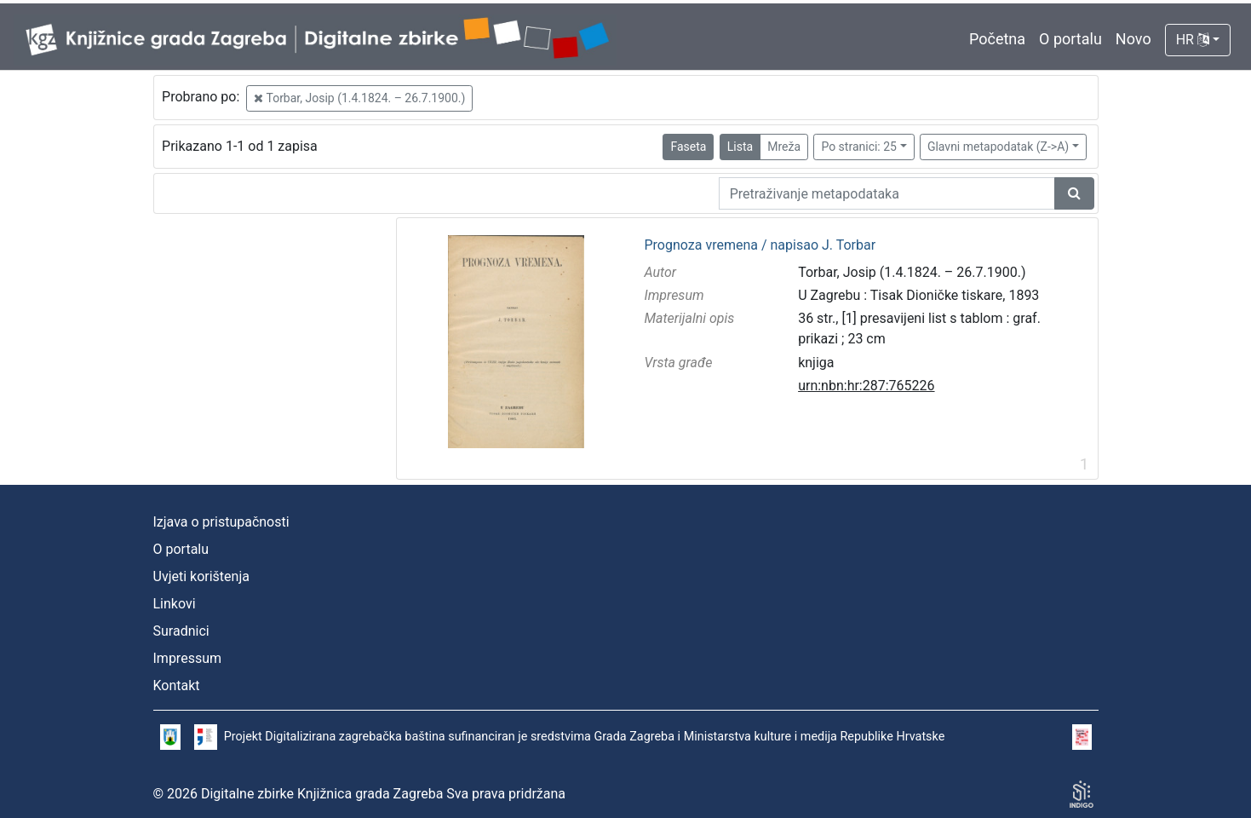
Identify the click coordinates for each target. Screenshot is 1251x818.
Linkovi (174, 604)
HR (1192, 40)
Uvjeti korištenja (201, 576)
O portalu (1070, 39)
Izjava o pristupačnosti (221, 522)
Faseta (688, 146)
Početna (997, 39)
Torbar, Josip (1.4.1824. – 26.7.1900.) (359, 98)
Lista (740, 146)
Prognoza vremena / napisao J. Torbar (759, 245)
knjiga (816, 362)
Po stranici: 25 (859, 146)
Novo (1133, 39)
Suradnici (181, 631)
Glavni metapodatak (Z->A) (998, 146)
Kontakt (176, 685)
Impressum (187, 658)
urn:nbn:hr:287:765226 (866, 385)
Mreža (784, 146)
